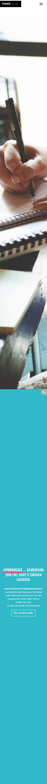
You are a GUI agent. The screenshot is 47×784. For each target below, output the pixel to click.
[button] (41, 4)
